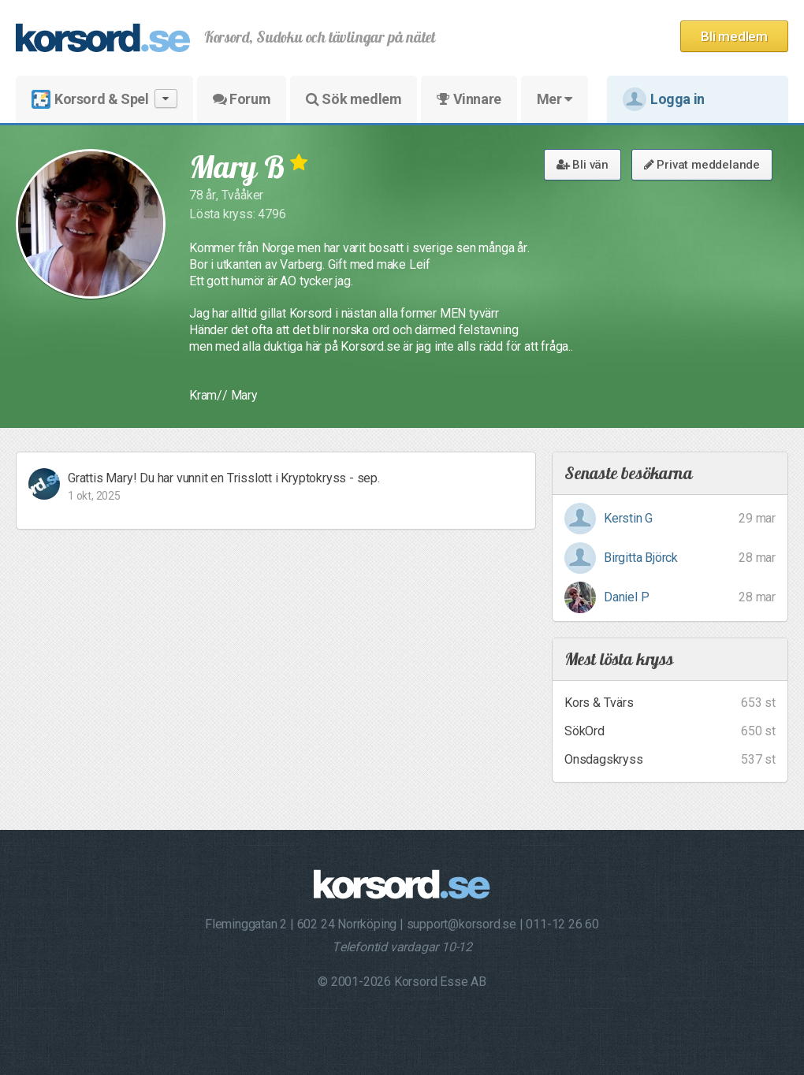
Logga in (664, 99)
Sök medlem (353, 99)
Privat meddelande (702, 165)
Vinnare (469, 99)
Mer (554, 99)
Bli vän (582, 165)
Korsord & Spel (104, 99)
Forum (241, 99)
